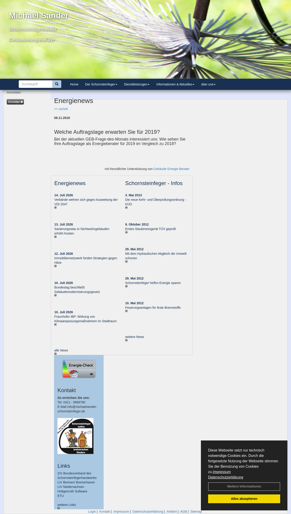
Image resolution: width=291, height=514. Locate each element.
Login (92, 511)
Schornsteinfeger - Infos (154, 183)
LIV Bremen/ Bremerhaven (76, 482)
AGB (183, 511)
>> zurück (61, 109)
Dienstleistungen (137, 84)
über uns (208, 84)
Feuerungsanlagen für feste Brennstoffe (153, 307)
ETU (60, 496)
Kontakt (104, 511)
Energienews (70, 183)
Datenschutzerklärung (225, 477)
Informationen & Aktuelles (175, 84)
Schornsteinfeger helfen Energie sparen (153, 283)
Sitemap (196, 511)
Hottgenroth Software (72, 491)
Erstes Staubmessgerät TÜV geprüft (150, 229)
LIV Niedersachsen (70, 487)
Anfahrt (172, 511)
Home (74, 84)
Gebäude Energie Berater (172, 169)
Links (63, 466)
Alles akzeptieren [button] (244, 499)
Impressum (222, 472)
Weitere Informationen (244, 486)
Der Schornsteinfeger (101, 84)
